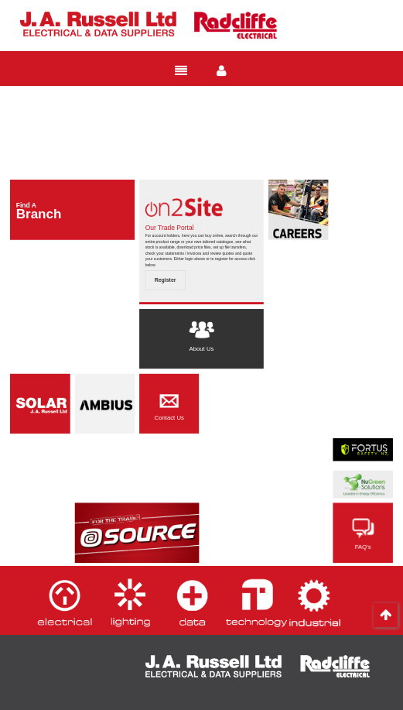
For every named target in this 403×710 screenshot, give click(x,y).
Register (165, 280)
